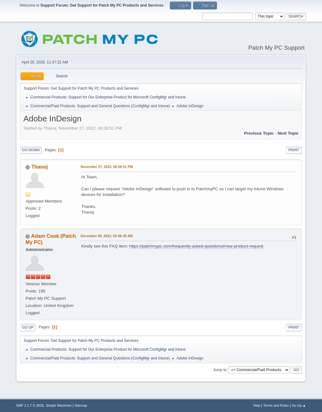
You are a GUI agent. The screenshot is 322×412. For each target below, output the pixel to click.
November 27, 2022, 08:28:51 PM (106, 167)
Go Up (27, 327)
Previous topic (259, 133)
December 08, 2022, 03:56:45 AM (106, 236)
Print (293, 150)
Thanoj (39, 167)
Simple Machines (59, 405)
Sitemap (81, 405)
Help (256, 405)
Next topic (288, 133)
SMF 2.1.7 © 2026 (30, 405)
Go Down (31, 150)
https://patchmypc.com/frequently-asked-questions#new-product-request (196, 246)
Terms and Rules (276, 405)
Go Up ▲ (299, 405)
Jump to (220, 369)
